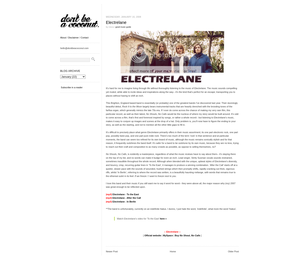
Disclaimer (73, 37)
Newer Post (112, 251)
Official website (152, 235)
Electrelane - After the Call (127, 198)
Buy (187, 235)
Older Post (233, 251)
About (63, 37)
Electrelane (116, 22)
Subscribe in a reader (72, 87)
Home (173, 251)
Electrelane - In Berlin (124, 201)
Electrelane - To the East (126, 194)
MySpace (168, 235)
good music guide (123, 27)
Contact (84, 37)
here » (163, 218)
